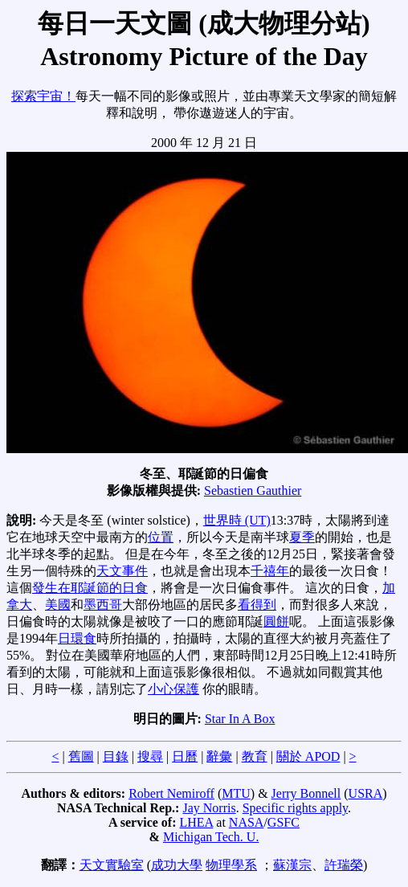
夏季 (302, 537)
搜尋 (150, 756)
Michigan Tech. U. (211, 837)
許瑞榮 (343, 865)
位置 (160, 537)
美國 (58, 604)
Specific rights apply (295, 808)
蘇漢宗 (292, 865)
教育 (254, 756)
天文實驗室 (112, 865)
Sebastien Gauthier (252, 490)
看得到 (257, 604)
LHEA (197, 822)
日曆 (185, 756)
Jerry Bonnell (306, 793)
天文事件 (122, 571)
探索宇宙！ (43, 96)
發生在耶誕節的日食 (90, 588)
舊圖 (81, 756)
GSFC (283, 822)
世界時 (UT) (237, 520)
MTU (236, 793)
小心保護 (173, 689)
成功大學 (176, 865)
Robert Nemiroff (171, 793)
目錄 (116, 756)
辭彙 (219, 756)
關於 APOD (308, 756)
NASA (246, 822)
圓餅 (276, 621)
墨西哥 (103, 604)
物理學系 (231, 865)
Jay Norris (208, 808)
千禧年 (270, 571)
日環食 (77, 638)
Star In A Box (240, 719)
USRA (366, 793)
